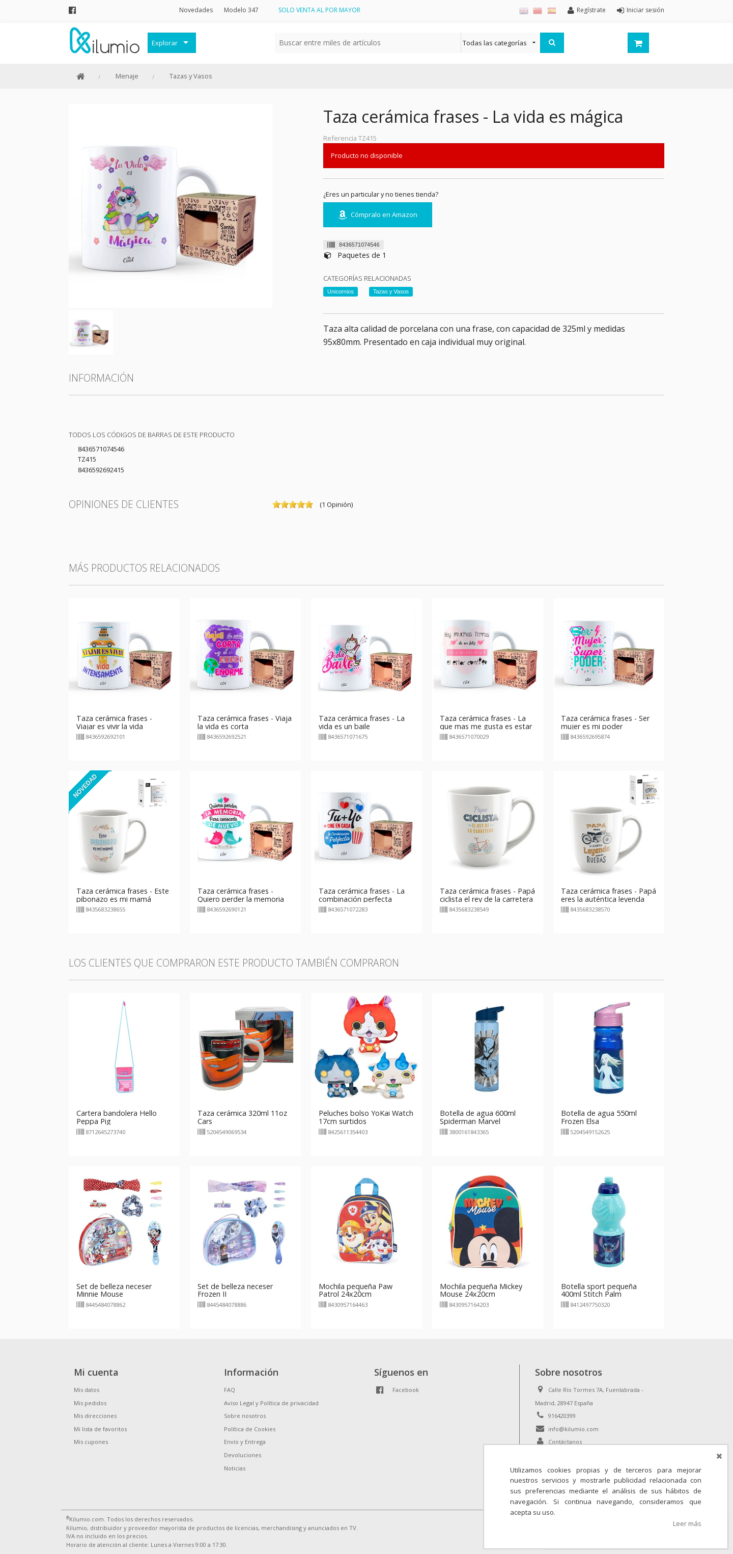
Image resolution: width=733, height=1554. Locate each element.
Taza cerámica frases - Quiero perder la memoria (241, 895)
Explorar (165, 42)
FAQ (229, 1390)
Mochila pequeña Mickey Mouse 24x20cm (481, 1290)
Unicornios (340, 291)
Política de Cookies (249, 1429)
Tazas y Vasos (191, 76)
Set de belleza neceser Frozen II (235, 1290)
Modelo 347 (241, 10)
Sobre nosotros (245, 1415)
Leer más (687, 1523)
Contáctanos (565, 1441)
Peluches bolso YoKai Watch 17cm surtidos (366, 1117)
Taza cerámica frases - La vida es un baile (362, 722)
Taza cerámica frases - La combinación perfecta (362, 895)
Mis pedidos (90, 1403)
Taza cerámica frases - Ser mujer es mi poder (605, 722)
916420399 (562, 1415)
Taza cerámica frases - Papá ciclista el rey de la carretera (487, 895)
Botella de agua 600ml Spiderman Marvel (478, 1117)
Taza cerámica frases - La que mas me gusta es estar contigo (486, 726)
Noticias (234, 1468)
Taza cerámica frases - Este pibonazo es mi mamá (122, 895)
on (276, 504)
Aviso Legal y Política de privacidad (271, 1403)
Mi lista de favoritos (100, 1429)
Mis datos (86, 1390)
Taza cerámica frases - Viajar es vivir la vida (114, 722)
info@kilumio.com (573, 1429)
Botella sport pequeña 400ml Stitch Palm (599, 1290)
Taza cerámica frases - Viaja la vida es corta (245, 722)
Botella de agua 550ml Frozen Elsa (599, 1117)
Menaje (127, 76)
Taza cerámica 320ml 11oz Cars (242, 1117)
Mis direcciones (95, 1415)
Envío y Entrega (245, 1441)
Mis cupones (91, 1441)
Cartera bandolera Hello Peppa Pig (116, 1117)
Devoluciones (242, 1455)
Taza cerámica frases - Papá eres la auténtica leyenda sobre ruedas (608, 899)
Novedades (196, 10)
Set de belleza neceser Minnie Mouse (114, 1290)
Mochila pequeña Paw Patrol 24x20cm (355, 1290)
